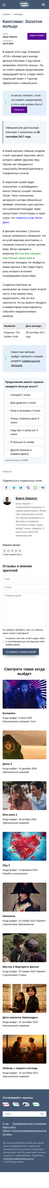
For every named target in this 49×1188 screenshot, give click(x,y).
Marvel (7, 471)
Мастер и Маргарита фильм (21, 966)
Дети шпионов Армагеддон (20, 1017)
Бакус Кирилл (26, 498)
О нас (6, 1123)
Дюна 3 (7, 763)
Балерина (9, 713)
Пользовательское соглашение (29, 1123)
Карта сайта (9, 1127)
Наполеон (9, 916)
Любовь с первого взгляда (20, 1068)
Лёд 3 (6, 865)
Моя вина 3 (10, 814)
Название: (10, 326)
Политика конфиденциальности (29, 1130)
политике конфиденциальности (18, 1159)
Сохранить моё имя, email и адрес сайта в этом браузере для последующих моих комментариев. (25, 641)
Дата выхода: (34, 326)
